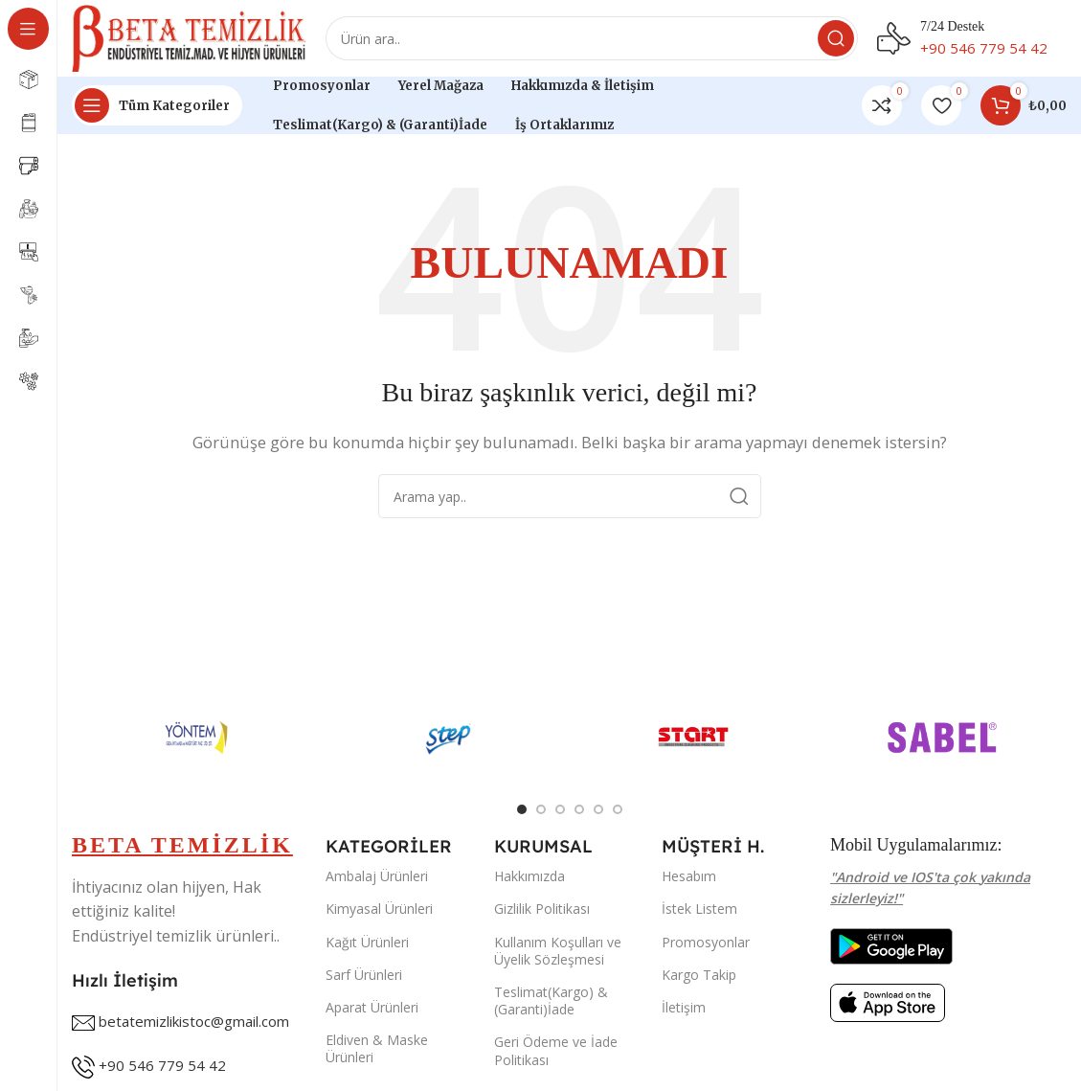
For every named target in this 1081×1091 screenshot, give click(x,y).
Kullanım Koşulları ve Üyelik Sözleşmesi (557, 950)
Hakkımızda (529, 876)
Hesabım (689, 876)
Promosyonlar (706, 942)
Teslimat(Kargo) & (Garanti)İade (551, 1000)
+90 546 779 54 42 (162, 1065)
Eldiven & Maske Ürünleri (377, 1048)
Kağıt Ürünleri (367, 942)
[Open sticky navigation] (157, 105)
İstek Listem (699, 908)
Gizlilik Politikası (542, 908)
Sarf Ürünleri (364, 975)
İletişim (684, 1007)
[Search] (592, 38)
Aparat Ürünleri (372, 1007)
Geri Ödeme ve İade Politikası (556, 1050)
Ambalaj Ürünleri (377, 876)
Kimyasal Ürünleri (379, 908)
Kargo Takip (699, 975)
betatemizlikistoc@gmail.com (194, 1021)
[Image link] (891, 944)
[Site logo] (189, 36)
